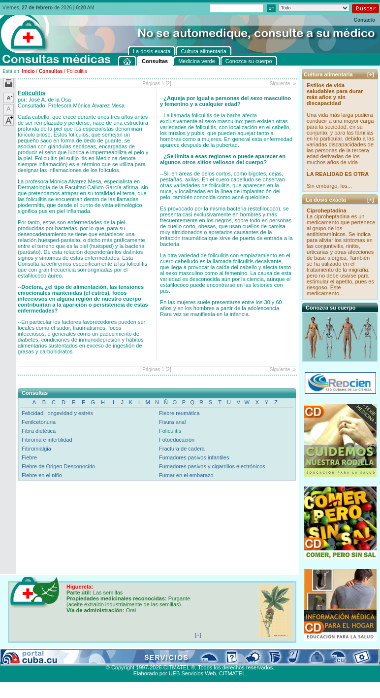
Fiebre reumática (179, 413)
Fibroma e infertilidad (47, 440)
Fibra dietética (39, 431)
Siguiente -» (283, 83)
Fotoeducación (176, 440)
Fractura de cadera (182, 449)
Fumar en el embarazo (186, 475)
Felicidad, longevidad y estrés (57, 413)
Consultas (51, 71)
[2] (168, 83)
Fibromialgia (36, 449)
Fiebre (29, 457)
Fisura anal (172, 422)
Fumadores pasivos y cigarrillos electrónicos (212, 466)
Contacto (364, 20)
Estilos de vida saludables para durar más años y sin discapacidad (335, 94)
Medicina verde (64, 656)
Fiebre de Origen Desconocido (58, 466)
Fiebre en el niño (42, 475)
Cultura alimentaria (203, 656)
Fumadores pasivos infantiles (194, 457)
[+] (370, 74)
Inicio (28, 71)
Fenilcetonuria (39, 422)
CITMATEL (232, 673)
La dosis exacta (157, 656)
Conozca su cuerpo (110, 656)
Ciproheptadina (327, 210)
